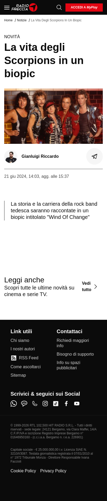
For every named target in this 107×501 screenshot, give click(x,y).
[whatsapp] (14, 403)
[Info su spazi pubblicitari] (77, 365)
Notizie (22, 20)
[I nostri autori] (23, 349)
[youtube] (77, 403)
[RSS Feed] (24, 358)
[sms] (24, 403)
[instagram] (45, 403)
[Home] (25, 7)
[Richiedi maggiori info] (77, 343)
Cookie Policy (23, 471)
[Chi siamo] (20, 340)
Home (8, 20)
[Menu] (6, 7)
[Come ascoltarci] (26, 367)
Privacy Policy (53, 471)
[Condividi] (94, 156)
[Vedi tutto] (90, 286)
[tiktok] (56, 403)
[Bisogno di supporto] (75, 354)
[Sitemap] (18, 375)
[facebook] (66, 403)
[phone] (35, 403)
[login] (84, 7)
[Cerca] (59, 7)
